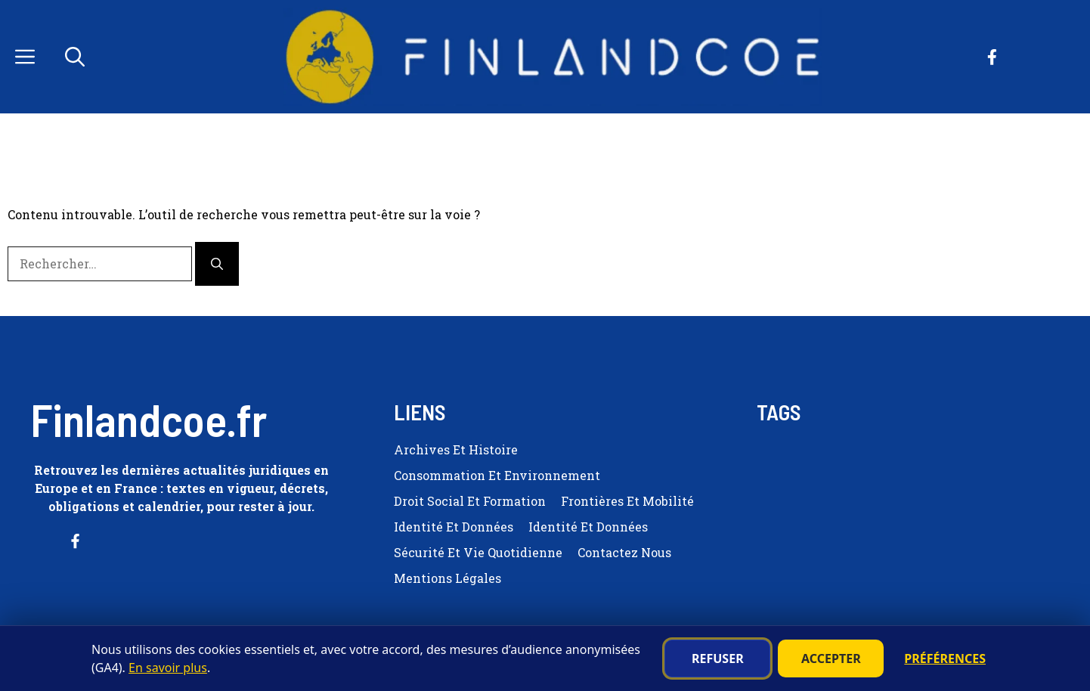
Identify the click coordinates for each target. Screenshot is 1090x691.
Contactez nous (624, 552)
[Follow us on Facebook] (992, 57)
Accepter (831, 658)
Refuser (718, 658)
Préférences (945, 658)
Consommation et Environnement (497, 475)
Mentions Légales (447, 578)
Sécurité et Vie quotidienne (478, 552)
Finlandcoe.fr (148, 419)
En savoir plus (168, 667)
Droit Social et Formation (470, 501)
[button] (75, 56)
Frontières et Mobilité (627, 501)
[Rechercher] (217, 264)
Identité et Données (453, 527)
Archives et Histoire (456, 449)
